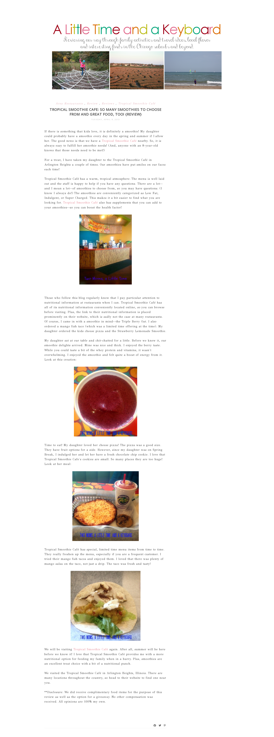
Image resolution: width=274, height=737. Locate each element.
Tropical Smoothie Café (137, 103)
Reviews (109, 103)
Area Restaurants (70, 103)
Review (93, 103)
